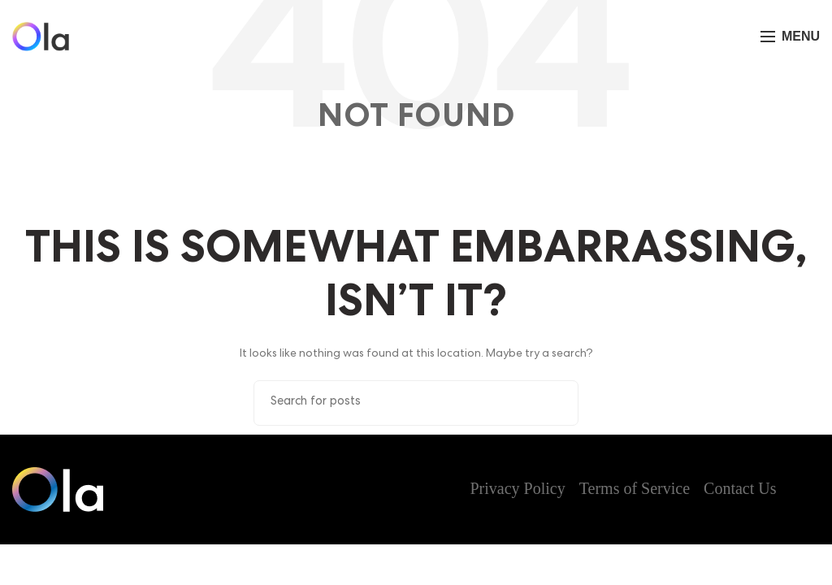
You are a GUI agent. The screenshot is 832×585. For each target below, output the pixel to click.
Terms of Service (634, 488)
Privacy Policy (518, 488)
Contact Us (740, 488)
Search (556, 401)
